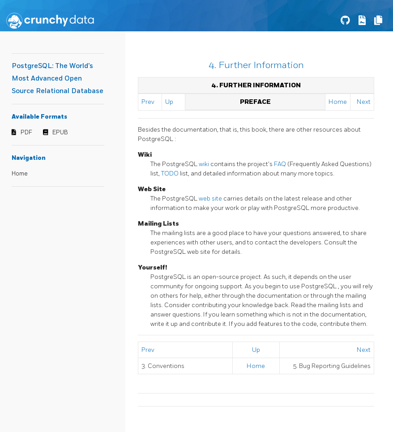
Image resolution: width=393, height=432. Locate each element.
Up (169, 102)
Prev (147, 102)
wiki (204, 164)
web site (211, 198)
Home (20, 173)
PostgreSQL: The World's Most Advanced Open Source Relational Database (57, 78)
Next (364, 102)
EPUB (60, 132)
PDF (26, 132)
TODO (170, 173)
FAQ (280, 164)
